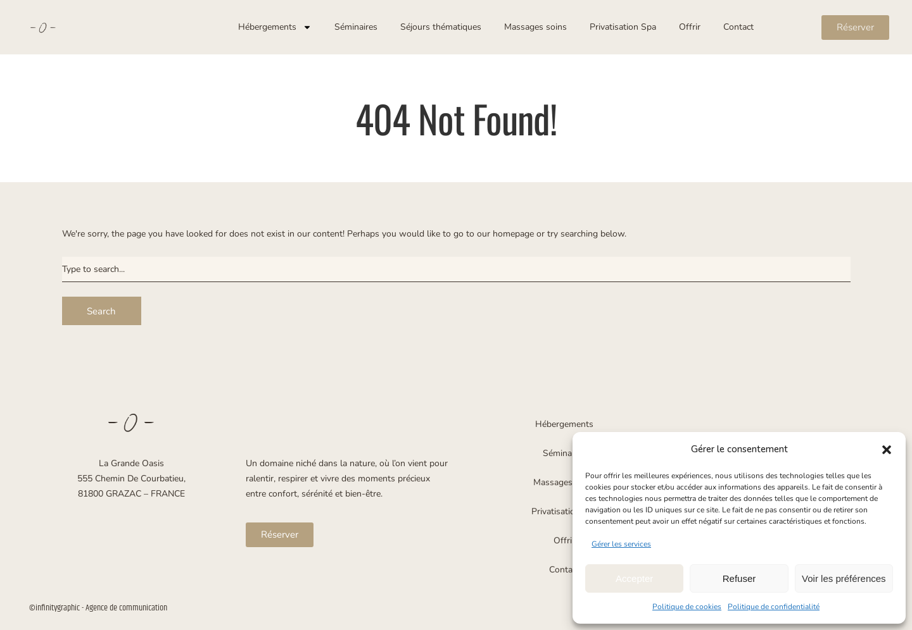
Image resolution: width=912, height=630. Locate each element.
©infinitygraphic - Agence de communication (98, 608)
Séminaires (355, 27)
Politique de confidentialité (774, 607)
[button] (886, 449)
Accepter (634, 578)
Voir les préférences (844, 578)
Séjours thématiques (440, 27)
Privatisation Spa (623, 27)
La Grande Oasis (131, 463)
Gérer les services (621, 544)
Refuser (739, 578)
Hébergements (275, 27)
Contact (738, 27)
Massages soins (535, 27)
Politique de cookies (686, 607)
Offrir (689, 27)
